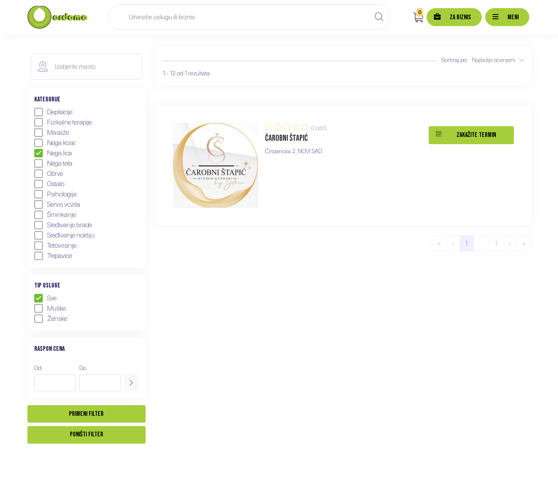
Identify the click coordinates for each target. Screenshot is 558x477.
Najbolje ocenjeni (498, 59)
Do (82, 367)
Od (38, 367)
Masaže (51, 132)
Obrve (48, 173)
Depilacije (53, 112)
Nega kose (54, 143)
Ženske (50, 318)
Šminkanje (55, 214)
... (481, 243)
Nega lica (53, 153)
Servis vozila (57, 204)
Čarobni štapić (286, 138)
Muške (50, 308)
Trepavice (53, 256)
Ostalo (49, 184)
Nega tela (53, 163)
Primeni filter (86, 414)
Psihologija (55, 194)
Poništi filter (86, 434)
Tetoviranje (55, 245)
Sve (45, 298)
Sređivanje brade (63, 225)
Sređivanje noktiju (64, 235)
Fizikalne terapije (63, 122)
